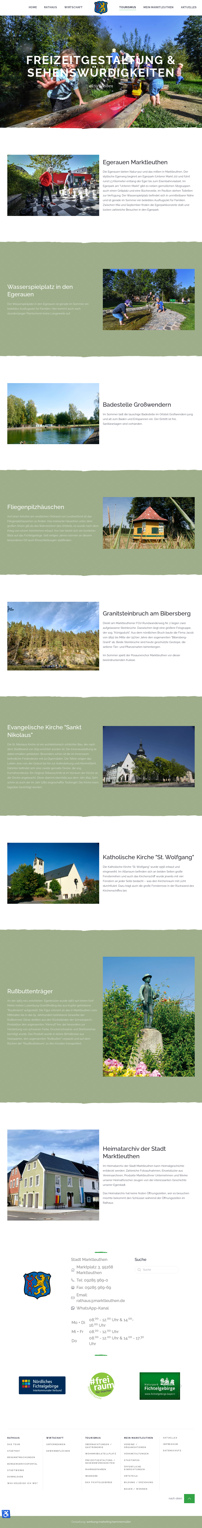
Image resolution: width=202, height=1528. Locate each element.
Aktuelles (189, 7)
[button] (189, 1498)
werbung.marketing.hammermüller (109, 1521)
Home (33, 7)
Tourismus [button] (127, 7)
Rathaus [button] (50, 7)
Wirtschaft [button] (73, 7)
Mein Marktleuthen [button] (158, 7)
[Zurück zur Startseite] (101, 8)
